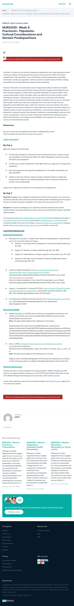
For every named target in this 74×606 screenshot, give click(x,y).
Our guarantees (7, 543)
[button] (4, 52)
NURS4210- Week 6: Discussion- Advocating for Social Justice (61, 445)
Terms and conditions (9, 560)
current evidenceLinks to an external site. (27, 225)
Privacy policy (7, 567)
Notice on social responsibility (12, 570)
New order (62, 4)
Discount (5, 547)
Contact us (6, 534)
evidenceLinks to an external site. (34, 218)
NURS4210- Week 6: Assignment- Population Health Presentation (36, 445)
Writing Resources (12, 367)
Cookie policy (6, 564)
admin (17, 42)
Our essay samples (43, 530)
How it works (6, 540)
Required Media (11, 310)
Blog (38, 534)
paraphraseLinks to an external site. (52, 220)
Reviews (5, 550)
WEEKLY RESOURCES (11, 140)
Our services (6, 537)
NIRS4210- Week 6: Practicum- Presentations (11, 444)
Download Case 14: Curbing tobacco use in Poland (31, 273)
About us (5, 530)
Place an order (13, 512)
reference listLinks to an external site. (49, 223)
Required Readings (13, 235)
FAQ (38, 537)
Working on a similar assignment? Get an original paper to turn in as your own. (32, 59)
